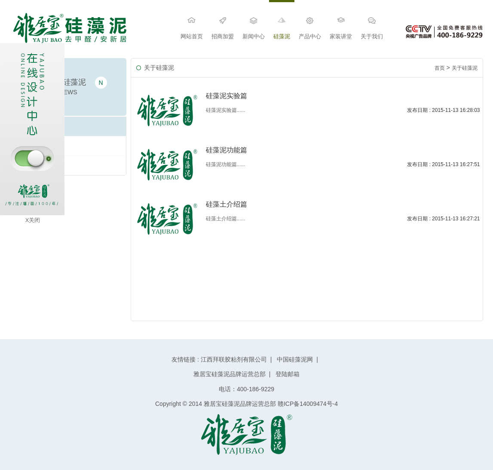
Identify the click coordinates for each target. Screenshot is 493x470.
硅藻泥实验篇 (36, 165)
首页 (440, 68)
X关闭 (32, 220)
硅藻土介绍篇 (36, 126)
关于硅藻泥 (465, 68)
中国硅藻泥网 (295, 359)
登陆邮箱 (287, 374)
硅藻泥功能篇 (36, 145)
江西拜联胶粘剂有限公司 (234, 359)
